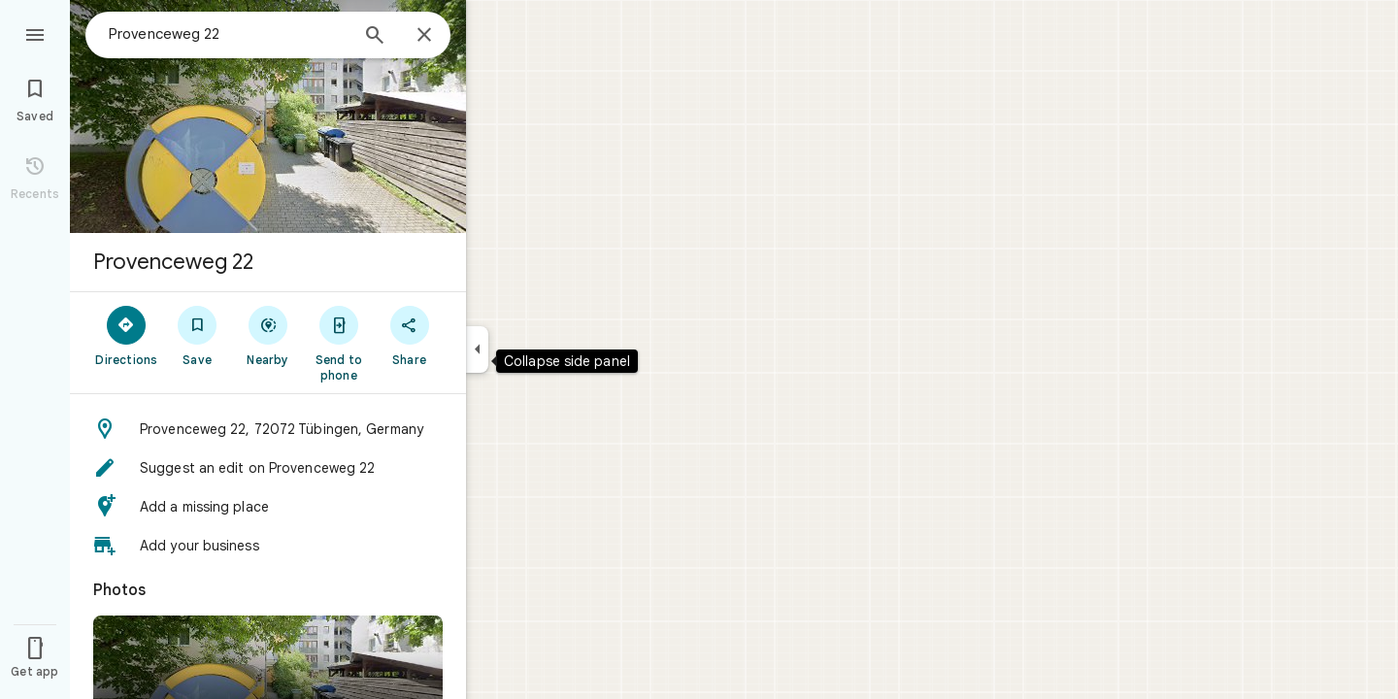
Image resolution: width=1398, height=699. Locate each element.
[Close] (424, 36)
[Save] (197, 335)
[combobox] (228, 34)
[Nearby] (268, 335)
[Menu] (35, 33)
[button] (268, 429)
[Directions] (126, 335)
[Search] (374, 37)
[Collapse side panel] (477, 349)
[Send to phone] (338, 342)
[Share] (409, 335)
